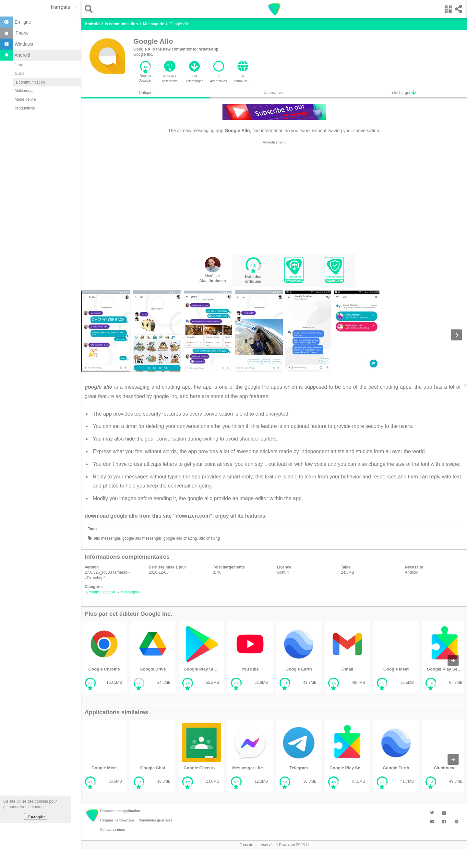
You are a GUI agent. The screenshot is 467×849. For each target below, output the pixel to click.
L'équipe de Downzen (117, 820)
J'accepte (36, 816)
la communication (30, 82)
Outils (20, 73)
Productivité (25, 108)
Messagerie (130, 592)
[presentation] (456, 334)
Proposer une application (120, 811)
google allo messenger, (141, 538)
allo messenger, (107, 538)
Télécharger (403, 92)
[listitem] (104, 657)
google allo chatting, (180, 538)
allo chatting (209, 538)
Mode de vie (25, 99)
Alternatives (274, 92)
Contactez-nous (112, 830)
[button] (90, 9)
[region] (274, 197)
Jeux (19, 65)
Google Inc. (143, 54)
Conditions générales (156, 820)
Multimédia (24, 90)
